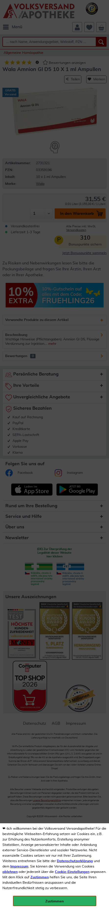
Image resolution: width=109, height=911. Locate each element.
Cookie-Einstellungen (72, 872)
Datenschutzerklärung (75, 861)
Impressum (19, 866)
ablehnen (10, 872)
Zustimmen (39, 877)
